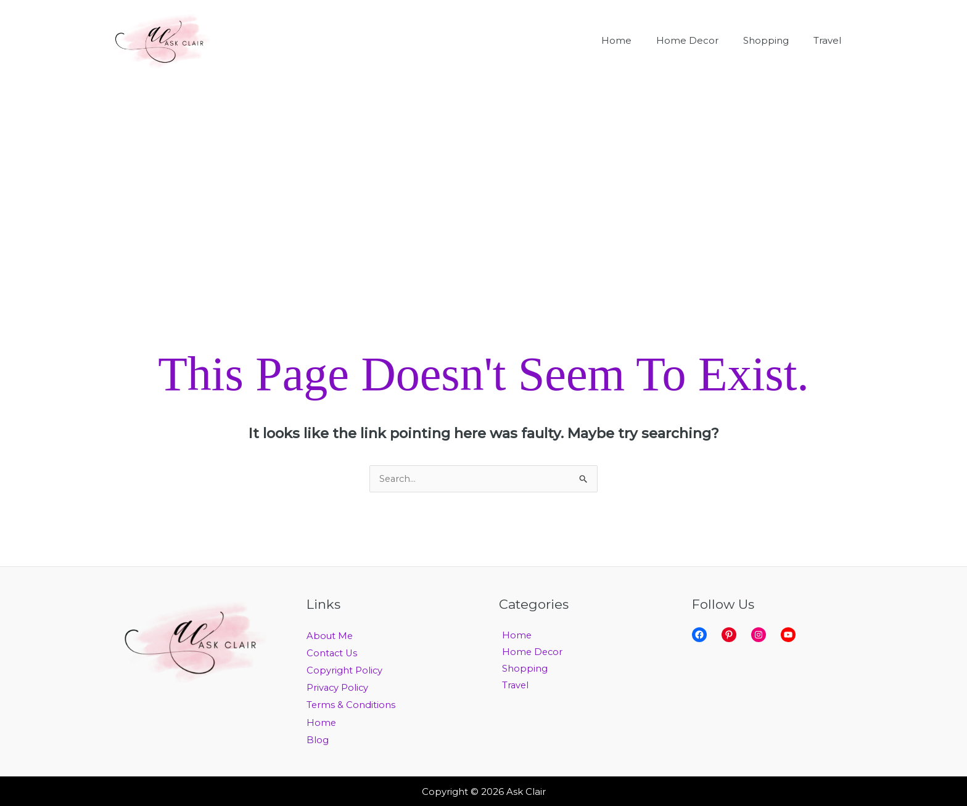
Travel (513, 687)
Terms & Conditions (351, 704)
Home (322, 722)
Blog (318, 739)
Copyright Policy (345, 670)
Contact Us (333, 653)
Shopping (522, 670)
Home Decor (530, 653)
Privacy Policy (338, 687)
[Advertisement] (483, 174)
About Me (330, 636)
